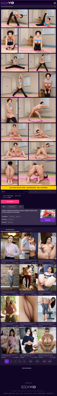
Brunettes (11, 216)
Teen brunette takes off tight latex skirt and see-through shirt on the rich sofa (9, 261)
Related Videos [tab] (28, 229)
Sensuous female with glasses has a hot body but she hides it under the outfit (28, 292)
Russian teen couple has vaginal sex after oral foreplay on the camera (28, 261)
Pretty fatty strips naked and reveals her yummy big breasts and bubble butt (9, 292)
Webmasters (41, 393)
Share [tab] (20, 206)
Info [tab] (4, 206)
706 (37, 361)
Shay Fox (11, 219)
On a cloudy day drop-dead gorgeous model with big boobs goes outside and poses (46, 261)
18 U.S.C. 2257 (19, 393)
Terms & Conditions (9, 393)
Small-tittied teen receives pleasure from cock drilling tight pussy (9, 355)
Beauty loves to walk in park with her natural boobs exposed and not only (45, 355)
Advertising (49, 393)
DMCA (35, 393)
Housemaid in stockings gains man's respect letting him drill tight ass (45, 292)
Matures (18, 216)
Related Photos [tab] (10, 229)
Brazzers (10, 222)
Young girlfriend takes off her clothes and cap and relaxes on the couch (9, 324)
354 (31, 361)
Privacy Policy (28, 393)
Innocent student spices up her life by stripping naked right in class (27, 355)
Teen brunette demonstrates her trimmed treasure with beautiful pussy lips (28, 324)
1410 (44, 361)
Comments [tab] (12, 206)
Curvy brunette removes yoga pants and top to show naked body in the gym (46, 324)
